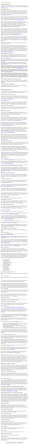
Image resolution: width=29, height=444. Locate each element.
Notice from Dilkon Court (8, 334)
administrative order (7, 242)
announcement (19, 76)
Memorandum (7, 211)
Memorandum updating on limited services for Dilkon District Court (14, 307)
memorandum (3, 311)
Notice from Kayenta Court (5, 316)
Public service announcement (9, 159)
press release (24, 315)
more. (23, 281)
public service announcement (7, 14)
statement (19, 273)
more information (5, 288)
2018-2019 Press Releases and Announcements (14, 442)
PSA (13, 226)
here (22, 277)
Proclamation (15, 390)
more (17, 86)
